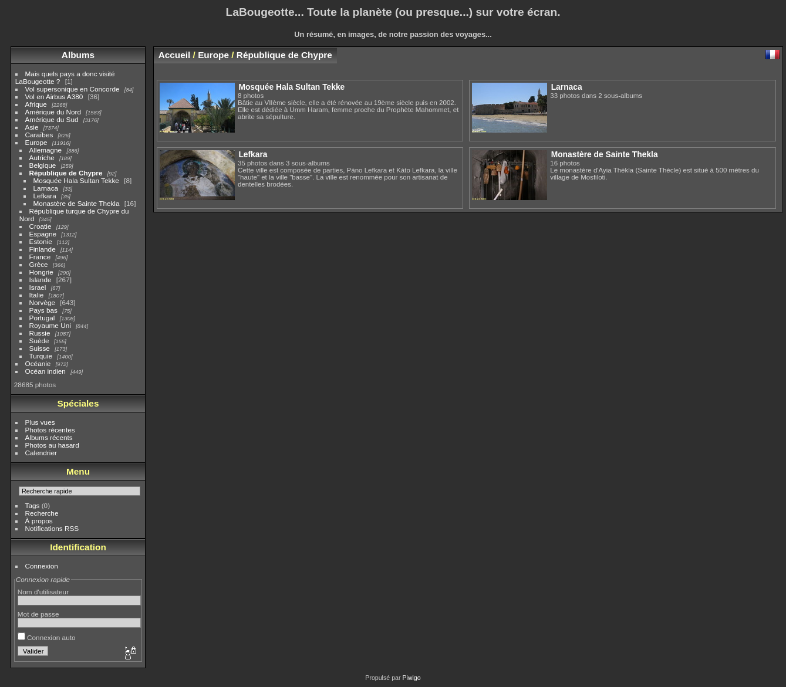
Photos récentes (50, 430)
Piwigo (411, 677)
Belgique (42, 165)
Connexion (41, 566)
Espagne (42, 234)
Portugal (42, 317)
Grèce (38, 264)
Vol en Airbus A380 (54, 96)
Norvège (42, 302)
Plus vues (40, 422)
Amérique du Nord (53, 112)
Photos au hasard (52, 445)
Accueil (174, 55)
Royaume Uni (50, 325)
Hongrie (41, 272)
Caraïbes (39, 134)
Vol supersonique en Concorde (72, 89)
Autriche (42, 157)
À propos (39, 520)
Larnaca (46, 188)
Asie (32, 127)
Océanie (38, 363)
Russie (39, 333)
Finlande (42, 249)
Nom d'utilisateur (43, 591)
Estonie (40, 241)
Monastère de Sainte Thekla (76, 203)
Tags (32, 505)
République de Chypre (66, 173)
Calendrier (41, 452)
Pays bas (43, 310)
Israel (37, 287)
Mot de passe (38, 614)
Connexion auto (47, 637)
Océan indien (45, 371)
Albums (78, 55)
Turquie (40, 356)
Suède (39, 340)
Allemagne (45, 150)
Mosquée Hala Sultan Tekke (76, 180)
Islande (40, 279)
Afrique (36, 104)
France (40, 256)
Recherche (42, 513)
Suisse (39, 348)
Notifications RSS (52, 528)
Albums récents (49, 437)
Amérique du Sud (52, 119)
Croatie (40, 226)
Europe (36, 142)
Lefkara (44, 195)
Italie (36, 295)
